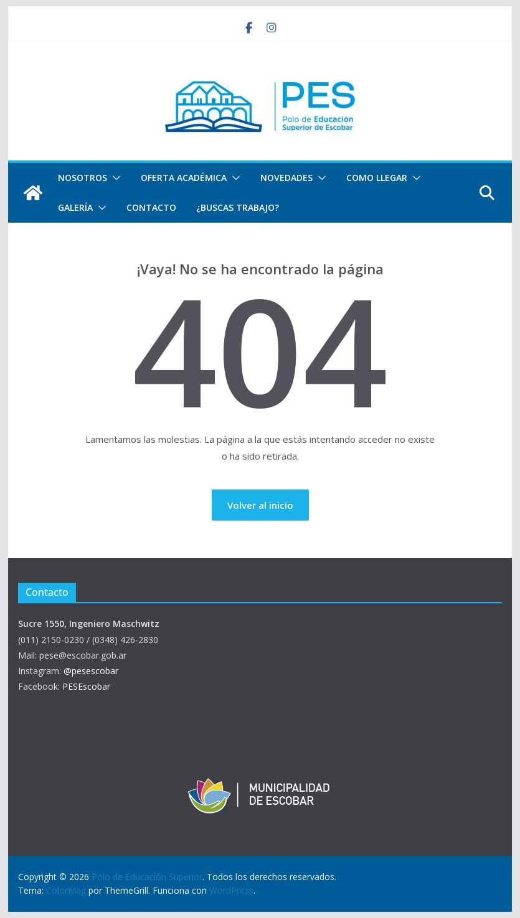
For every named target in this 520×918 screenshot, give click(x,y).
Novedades (286, 177)
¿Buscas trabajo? (237, 207)
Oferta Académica (184, 177)
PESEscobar (86, 686)
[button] (114, 178)
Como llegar (376, 177)
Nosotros (82, 177)
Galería (75, 207)
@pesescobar (91, 671)
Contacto (151, 207)
